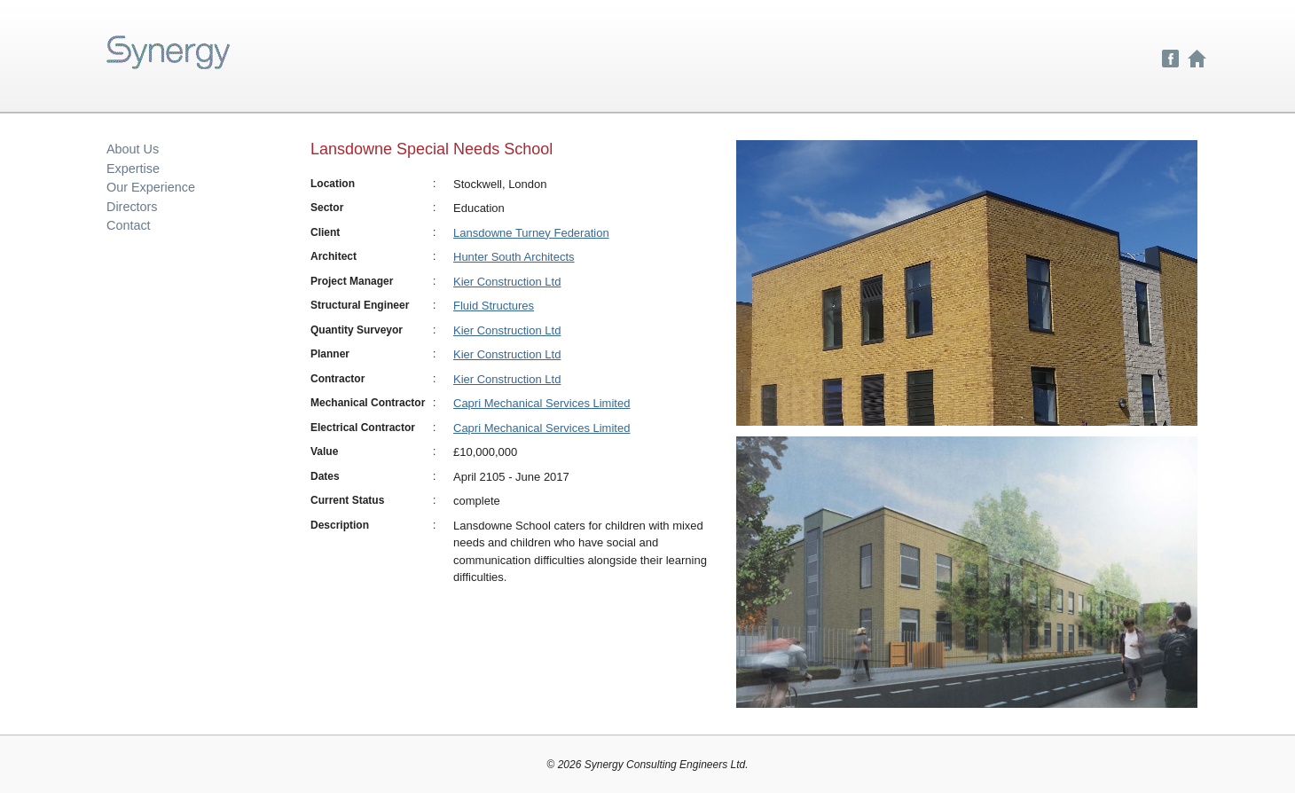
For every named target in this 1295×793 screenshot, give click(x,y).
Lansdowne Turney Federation (531, 232)
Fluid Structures (493, 305)
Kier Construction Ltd (507, 281)
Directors (132, 207)
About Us (132, 149)
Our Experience (150, 187)
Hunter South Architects (514, 256)
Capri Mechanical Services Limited (541, 403)
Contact (128, 225)
